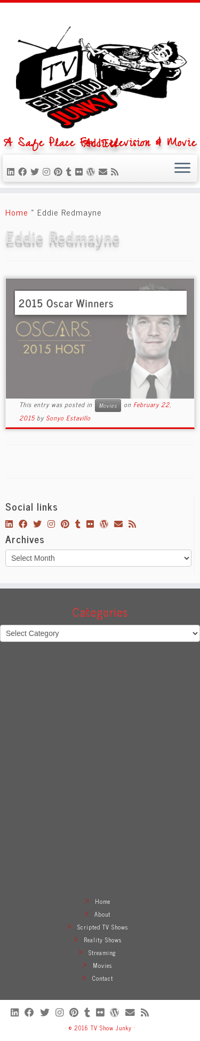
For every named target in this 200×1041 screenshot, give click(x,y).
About (102, 914)
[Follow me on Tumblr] (70, 171)
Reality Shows (103, 939)
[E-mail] (105, 171)
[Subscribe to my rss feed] (116, 171)
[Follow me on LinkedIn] (12, 171)
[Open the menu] (182, 169)
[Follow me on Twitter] (36, 171)
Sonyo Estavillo (68, 417)
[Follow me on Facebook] (24, 171)
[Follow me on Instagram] (48, 171)
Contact (102, 978)
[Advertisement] (100, 782)
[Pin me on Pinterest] (60, 171)
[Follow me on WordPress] (92, 171)
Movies (108, 405)
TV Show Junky (111, 1027)
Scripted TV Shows (102, 927)
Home (16, 212)
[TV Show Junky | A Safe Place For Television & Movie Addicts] (100, 73)
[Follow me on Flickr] (80, 171)
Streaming (102, 952)
